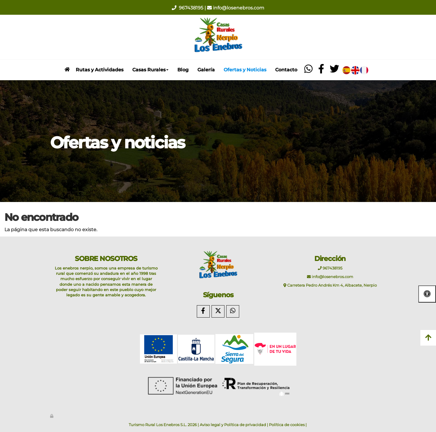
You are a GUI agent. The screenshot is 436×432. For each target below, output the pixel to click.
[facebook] (321, 70)
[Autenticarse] (52, 416)
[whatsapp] (309, 70)
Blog (183, 70)
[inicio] (67, 69)
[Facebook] (203, 311)
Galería (206, 70)
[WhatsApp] (232, 311)
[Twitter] (218, 311)
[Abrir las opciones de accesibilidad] (427, 293)
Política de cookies (287, 425)
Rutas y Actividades (99, 70)
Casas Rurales (150, 70)
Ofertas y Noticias (245, 70)
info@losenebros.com (238, 8)
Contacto (286, 70)
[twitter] (334, 70)
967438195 (191, 8)
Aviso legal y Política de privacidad (233, 425)
